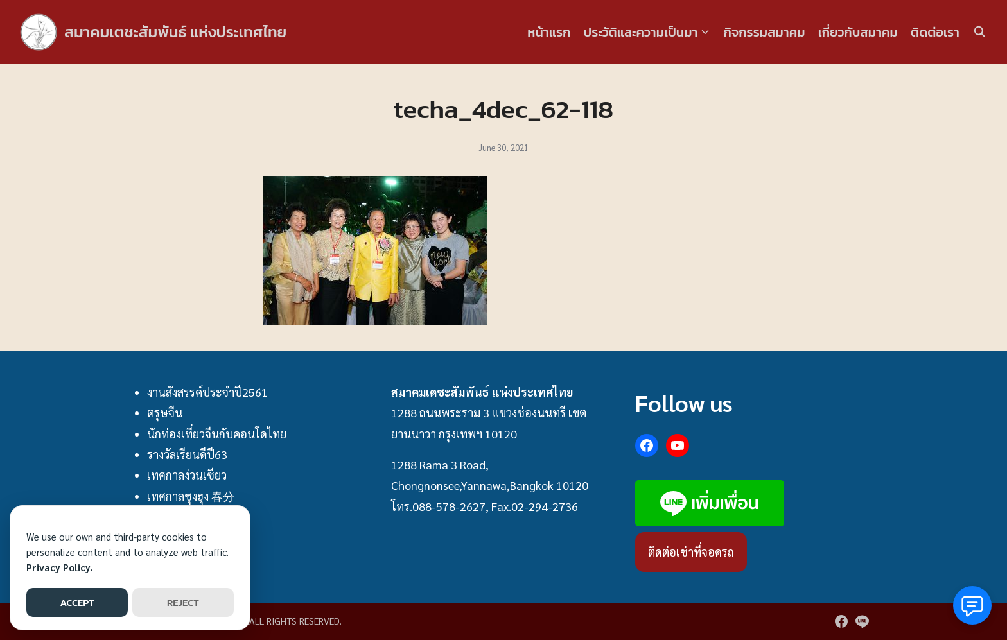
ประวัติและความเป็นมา (640, 32)
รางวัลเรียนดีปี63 (187, 454)
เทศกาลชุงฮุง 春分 (190, 496)
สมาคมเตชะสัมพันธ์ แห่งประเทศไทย (175, 32)
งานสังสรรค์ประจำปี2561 (207, 392)
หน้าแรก (548, 32)
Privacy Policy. (59, 567)
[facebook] (841, 621)
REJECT (183, 602)
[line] (862, 621)
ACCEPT (77, 602)
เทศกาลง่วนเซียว (187, 474)
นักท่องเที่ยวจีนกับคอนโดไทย (216, 433)
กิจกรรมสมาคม (764, 32)
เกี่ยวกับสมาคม (858, 32)
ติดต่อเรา (935, 32)
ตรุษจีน (164, 412)
